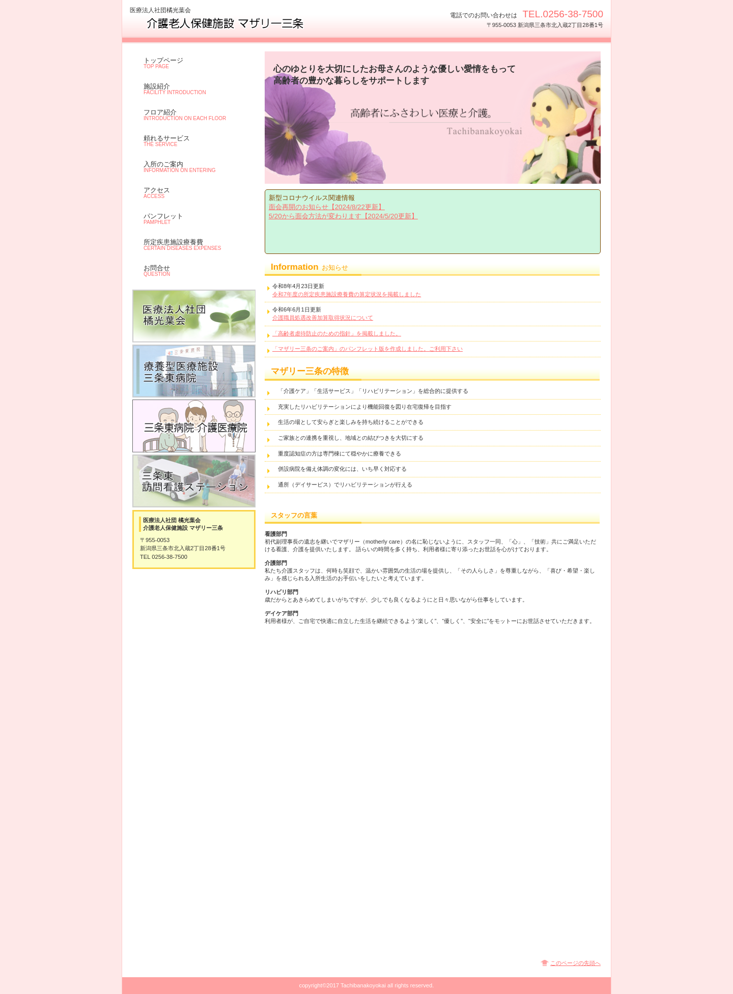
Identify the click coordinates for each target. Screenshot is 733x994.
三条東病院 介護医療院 (194, 426)
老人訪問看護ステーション (194, 481)
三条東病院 (194, 371)
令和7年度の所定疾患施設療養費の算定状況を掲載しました (346, 294)
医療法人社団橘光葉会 (194, 316)
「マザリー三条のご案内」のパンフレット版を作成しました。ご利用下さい (367, 349)
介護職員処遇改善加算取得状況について (322, 318)
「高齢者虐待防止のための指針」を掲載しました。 (336, 333)
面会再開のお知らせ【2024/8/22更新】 (327, 207)
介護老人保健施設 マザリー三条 (231, 23)
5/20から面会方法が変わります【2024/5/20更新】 (343, 216)
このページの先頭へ (575, 963)
